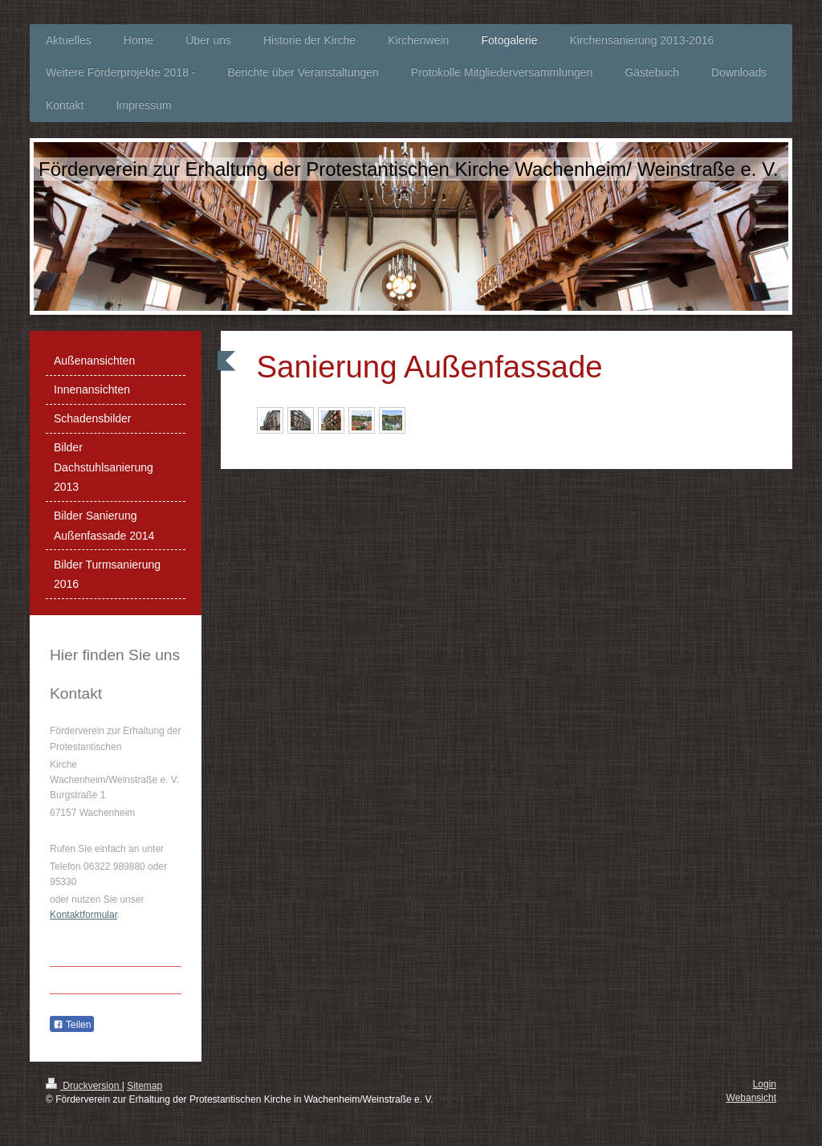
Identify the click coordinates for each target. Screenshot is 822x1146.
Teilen (72, 1024)
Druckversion (84, 1085)
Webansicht (751, 1097)
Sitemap (144, 1085)
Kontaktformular (83, 914)
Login (764, 1084)
